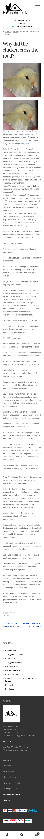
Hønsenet (9, 685)
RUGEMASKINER (12, 667)
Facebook (7, 742)
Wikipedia (25, 144)
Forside (8, 32)
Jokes (8, 616)
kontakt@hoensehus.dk (23, 26)
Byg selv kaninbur (15, 663)
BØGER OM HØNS (12, 671)
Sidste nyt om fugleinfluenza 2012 (11, 624)
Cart (34, 833)
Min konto (7, 835)
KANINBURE (10, 659)
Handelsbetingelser (12, 794)
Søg (22, 835)
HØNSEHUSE (10, 651)
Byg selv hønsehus (15, 655)
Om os (7, 800)
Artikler (15, 32)
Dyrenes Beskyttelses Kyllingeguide (32, 624)
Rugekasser (10, 689)
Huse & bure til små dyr (14, 675)
